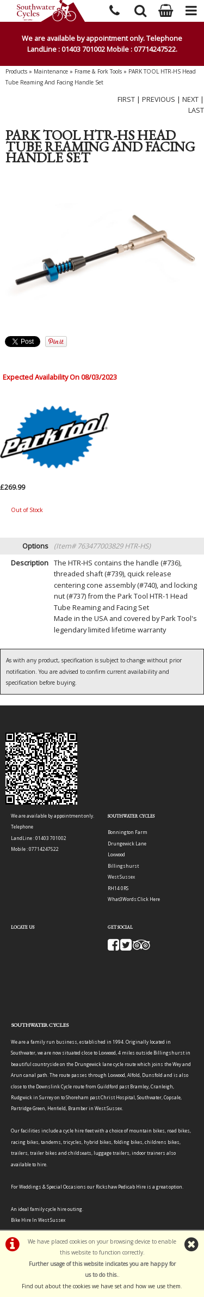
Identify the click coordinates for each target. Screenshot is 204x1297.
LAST (196, 110)
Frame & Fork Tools (98, 71)
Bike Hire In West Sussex (38, 1220)
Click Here (149, 899)
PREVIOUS (158, 99)
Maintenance (51, 71)
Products (16, 71)
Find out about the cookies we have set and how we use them (101, 1286)
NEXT (190, 99)
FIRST (126, 99)
